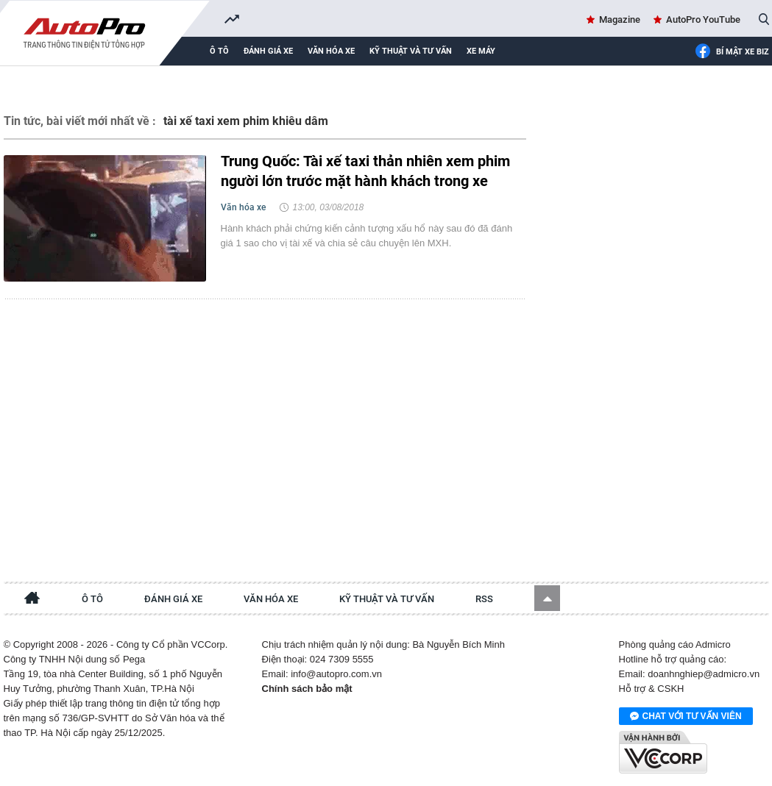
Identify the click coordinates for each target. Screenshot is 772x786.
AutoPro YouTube (703, 19)
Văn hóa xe (331, 51)
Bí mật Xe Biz (732, 52)
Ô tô (219, 51)
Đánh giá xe (268, 51)
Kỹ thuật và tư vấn (410, 51)
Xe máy (481, 51)
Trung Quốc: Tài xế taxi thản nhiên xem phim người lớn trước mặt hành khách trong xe (365, 171)
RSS (484, 598)
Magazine (619, 19)
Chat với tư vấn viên (686, 717)
